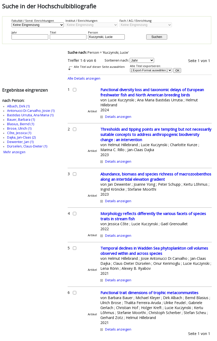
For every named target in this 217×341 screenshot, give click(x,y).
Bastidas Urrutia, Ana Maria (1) (30, 115)
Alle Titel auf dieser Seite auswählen (99, 67)
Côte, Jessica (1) (19, 133)
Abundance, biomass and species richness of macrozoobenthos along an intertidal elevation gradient (155, 176)
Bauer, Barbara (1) (21, 119)
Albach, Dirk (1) (18, 106)
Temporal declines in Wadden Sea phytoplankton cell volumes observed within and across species (154, 250)
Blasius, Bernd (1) (20, 124)
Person (93, 32)
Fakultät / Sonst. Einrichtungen (33, 21)
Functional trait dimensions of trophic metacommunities (149, 292)
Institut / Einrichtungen (81, 21)
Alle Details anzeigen (84, 78)
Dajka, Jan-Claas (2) (21, 137)
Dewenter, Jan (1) (20, 142)
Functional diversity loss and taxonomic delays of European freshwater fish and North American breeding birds (152, 92)
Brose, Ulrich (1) (19, 128)
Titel (53, 32)
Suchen (156, 37)
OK (177, 70)
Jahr (14, 32)
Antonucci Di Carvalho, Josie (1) (31, 110)
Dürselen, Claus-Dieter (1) (27, 146)
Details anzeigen (118, 116)
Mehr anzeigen (14, 152)
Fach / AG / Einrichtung (135, 21)
